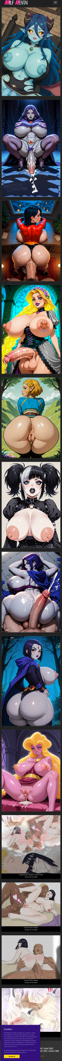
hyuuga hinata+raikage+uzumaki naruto (31, 874)
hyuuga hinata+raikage (31, 927)
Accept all (12, 1056)
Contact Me (40, 1056)
